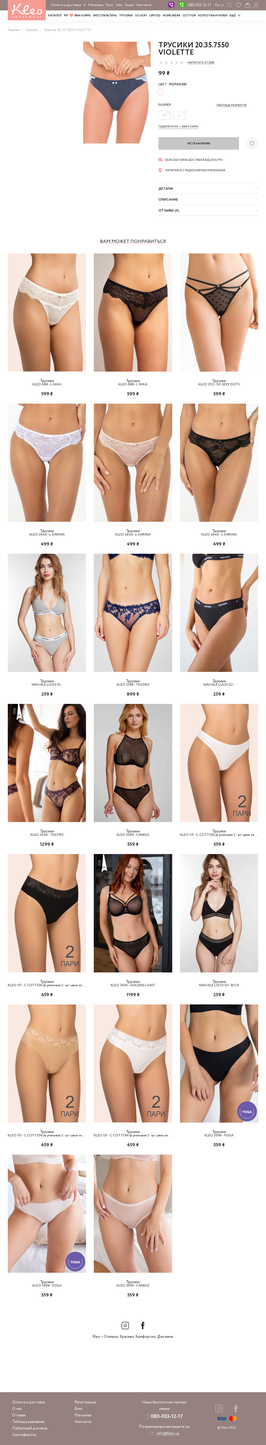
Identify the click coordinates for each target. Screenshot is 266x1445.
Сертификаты (24, 1435)
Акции (129, 5)
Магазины (95, 5)
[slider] (171, 62)
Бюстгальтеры (105, 16)
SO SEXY (141, 16)
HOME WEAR (171, 16)
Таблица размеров (28, 1422)
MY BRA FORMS (77, 16)
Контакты (144, 5)
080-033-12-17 (199, 5)
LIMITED (155, 16)
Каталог (55, 16)
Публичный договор (30, 1428)
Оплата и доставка (66, 5)
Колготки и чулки (212, 16)
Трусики (126, 16)
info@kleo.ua (168, 1433)
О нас (17, 1409)
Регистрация (85, 1402)
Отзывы (19, 1415)
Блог (109, 5)
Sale (119, 5)
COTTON (189, 16)
